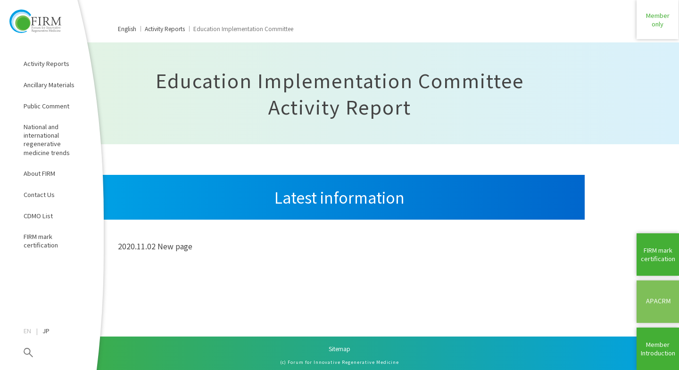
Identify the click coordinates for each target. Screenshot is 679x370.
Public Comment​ (46, 105)
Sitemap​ (339, 349)
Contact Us (39, 194)
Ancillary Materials (49, 84)
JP (46, 331)
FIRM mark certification (41, 240)
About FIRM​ (39, 173)
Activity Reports (46, 63)
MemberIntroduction (658, 348)
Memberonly (658, 21)
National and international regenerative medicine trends (47, 139)
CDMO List (38, 215)
